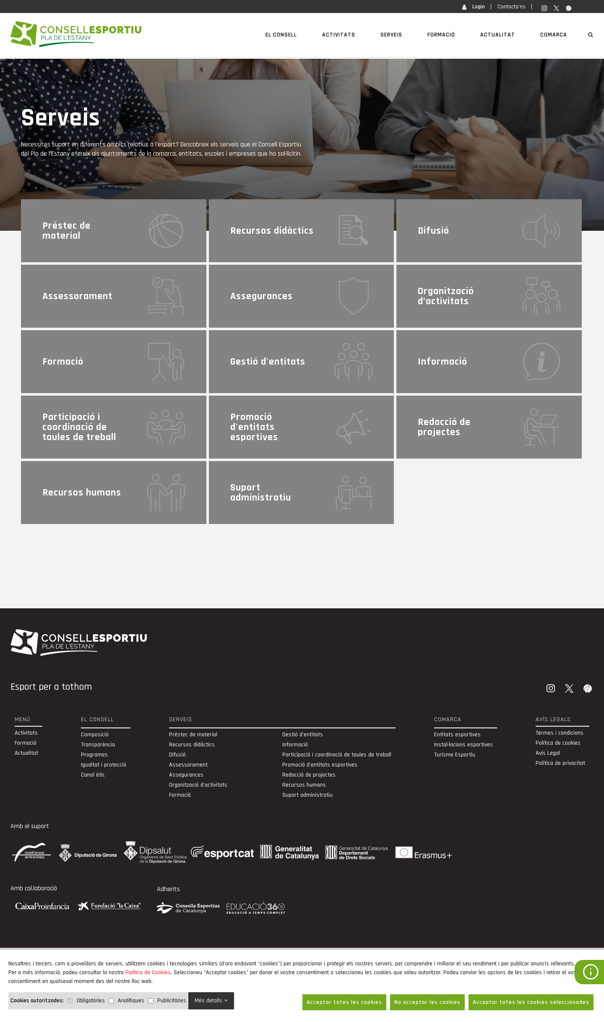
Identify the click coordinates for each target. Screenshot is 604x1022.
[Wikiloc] (588, 689)
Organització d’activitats (198, 785)
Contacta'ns (511, 6)
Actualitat (497, 35)
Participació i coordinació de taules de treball (336, 755)
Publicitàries (171, 1000)
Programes (94, 755)
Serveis (391, 35)
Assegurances (186, 775)
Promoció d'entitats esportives (319, 765)
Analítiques (131, 1000)
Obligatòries (91, 1000)
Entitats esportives (457, 734)
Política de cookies (558, 743)
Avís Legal (548, 753)
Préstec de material (193, 734)
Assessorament (188, 765)
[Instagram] (552, 689)
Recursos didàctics (192, 744)
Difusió (177, 755)
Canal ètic (93, 775)
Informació (295, 744)
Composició (95, 734)
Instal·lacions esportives (463, 744)
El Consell (281, 35)
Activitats (338, 35)
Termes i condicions (559, 733)
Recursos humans (304, 785)
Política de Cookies (148, 972)
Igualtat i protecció (103, 765)
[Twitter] (570, 689)
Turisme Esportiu (454, 755)
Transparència (98, 744)
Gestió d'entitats (302, 734)
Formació (441, 35)
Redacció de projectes (309, 775)
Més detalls (211, 1000)
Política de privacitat (560, 763)
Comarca (553, 35)
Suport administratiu (307, 795)
